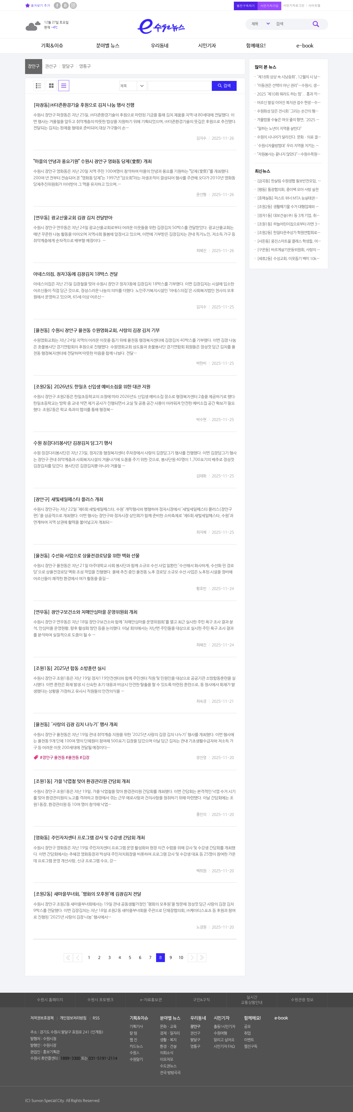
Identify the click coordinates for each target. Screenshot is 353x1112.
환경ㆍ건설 (168, 1046)
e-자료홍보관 (151, 1000)
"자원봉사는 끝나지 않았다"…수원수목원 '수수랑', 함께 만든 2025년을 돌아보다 (289, 154)
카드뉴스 (136, 1046)
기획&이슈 (52, 46)
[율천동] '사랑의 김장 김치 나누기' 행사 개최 (75, 724)
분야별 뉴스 (107, 46)
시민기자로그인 (293, 5)
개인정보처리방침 (73, 1018)
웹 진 (133, 1040)
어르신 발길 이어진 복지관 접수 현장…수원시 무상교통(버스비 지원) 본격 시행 (289, 103)
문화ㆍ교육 (168, 1026)
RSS (96, 1018)
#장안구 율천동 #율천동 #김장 (64, 757)
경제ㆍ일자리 (170, 1033)
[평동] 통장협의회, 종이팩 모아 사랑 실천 (288, 189)
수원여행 (220, 1033)
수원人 (135, 1053)
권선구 (51, 66)
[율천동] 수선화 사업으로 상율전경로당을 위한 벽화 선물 (86, 556)
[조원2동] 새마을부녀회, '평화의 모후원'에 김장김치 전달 (87, 894)
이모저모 (166, 1059)
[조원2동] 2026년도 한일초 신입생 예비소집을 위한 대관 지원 (91, 387)
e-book (305, 46)
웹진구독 (250, 1046)
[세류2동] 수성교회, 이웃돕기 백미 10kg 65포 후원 (289, 259)
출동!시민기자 (224, 1026)
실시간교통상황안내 (252, 1000)
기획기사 (136, 1026)
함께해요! (256, 46)
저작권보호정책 (42, 1018)
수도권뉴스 (168, 1066)
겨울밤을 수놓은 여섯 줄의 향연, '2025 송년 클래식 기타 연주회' (289, 120)
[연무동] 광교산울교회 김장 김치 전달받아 (73, 218)
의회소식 (166, 1053)
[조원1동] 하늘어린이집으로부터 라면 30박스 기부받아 (289, 224)
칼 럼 (133, 1033)
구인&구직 (201, 1000)
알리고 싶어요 (224, 1040)
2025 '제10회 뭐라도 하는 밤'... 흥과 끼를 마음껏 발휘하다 (289, 94)
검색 (224, 85)
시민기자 (207, 46)
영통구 (85, 66)
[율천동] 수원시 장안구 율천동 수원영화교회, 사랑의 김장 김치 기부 (96, 330)
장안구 (33, 66)
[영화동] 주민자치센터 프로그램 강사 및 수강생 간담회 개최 (89, 838)
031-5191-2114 (103, 1058)
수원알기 (136, 1059)
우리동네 (160, 46)
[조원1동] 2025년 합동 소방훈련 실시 (69, 668)
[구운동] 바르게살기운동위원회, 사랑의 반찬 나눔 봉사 (289, 250)
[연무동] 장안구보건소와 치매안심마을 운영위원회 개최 (85, 612)
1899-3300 (70, 1058)
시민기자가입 (269, 6)
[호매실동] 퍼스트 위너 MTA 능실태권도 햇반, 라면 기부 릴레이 (289, 198)
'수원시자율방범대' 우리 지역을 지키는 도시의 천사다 (289, 146)
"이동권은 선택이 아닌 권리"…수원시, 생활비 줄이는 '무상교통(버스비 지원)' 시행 (289, 85)
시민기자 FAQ (224, 1046)
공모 (247, 1026)
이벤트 (249, 1040)
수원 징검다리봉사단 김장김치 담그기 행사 (72, 443)
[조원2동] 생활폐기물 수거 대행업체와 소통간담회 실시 (289, 207)
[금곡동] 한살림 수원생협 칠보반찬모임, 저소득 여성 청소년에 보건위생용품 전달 (289, 181)
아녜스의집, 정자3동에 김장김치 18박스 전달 (75, 274)
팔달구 (68, 66)
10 (181, 957)
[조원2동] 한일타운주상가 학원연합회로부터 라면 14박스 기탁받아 (289, 233)
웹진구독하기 (246, 6)
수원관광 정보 (302, 1000)
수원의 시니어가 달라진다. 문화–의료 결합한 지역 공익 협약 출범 (289, 137)
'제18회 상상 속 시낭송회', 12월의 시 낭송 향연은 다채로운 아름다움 (289, 77)
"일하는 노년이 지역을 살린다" (279, 128)
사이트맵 (314, 5)
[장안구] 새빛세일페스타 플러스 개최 (68, 499)
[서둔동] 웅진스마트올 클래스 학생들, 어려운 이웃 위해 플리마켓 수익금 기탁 (289, 241)
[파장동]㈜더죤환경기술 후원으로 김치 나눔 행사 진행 (83, 105)
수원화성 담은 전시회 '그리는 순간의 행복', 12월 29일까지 (289, 111)
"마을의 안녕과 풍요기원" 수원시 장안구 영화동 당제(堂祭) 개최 (92, 161)
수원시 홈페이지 (50, 1000)
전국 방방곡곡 (170, 1073)
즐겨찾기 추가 (37, 5)
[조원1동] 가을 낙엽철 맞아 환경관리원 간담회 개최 (81, 781)
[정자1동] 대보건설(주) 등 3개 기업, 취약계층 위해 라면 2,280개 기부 (289, 215)
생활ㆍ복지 (168, 1040)
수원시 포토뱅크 (100, 1000)
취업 (247, 1033)
